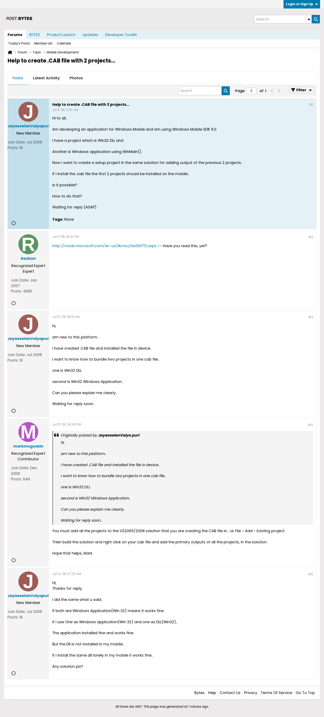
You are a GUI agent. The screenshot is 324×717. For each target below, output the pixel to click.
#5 (310, 574)
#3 (310, 317)
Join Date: (16, 142)
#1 (311, 104)
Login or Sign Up (302, 4)
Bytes (199, 692)
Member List (43, 43)
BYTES (34, 34)
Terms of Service (276, 692)
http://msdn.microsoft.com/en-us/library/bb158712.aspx (104, 245)
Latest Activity (46, 78)
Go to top (305, 692)
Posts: (12, 147)
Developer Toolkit (121, 34)
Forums (15, 34)
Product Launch (61, 34)
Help (212, 692)
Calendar (64, 43)
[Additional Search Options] (309, 19)
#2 (310, 237)
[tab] (18, 78)
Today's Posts (19, 43)
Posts (18, 78)
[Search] (283, 19)
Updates (90, 34)
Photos (76, 78)
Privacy (250, 692)
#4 (310, 425)
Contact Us (230, 692)
